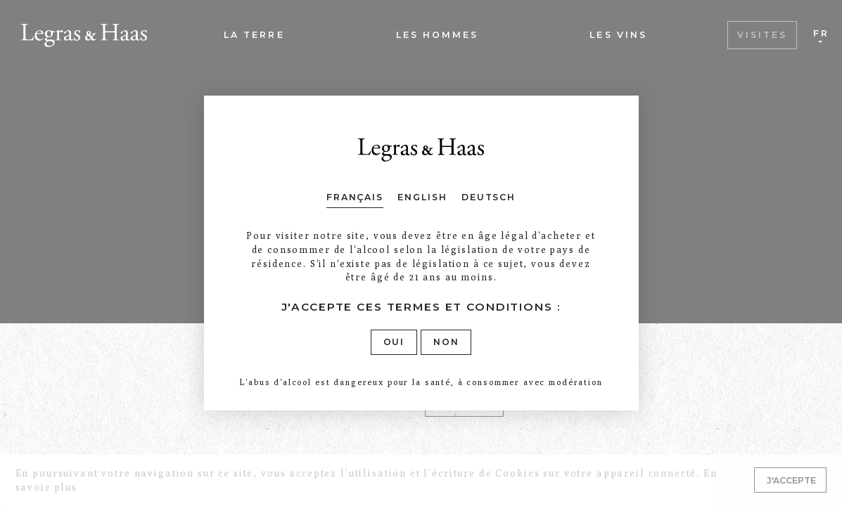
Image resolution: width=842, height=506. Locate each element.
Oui (394, 342)
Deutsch (488, 197)
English (422, 197)
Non (446, 342)
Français (354, 197)
